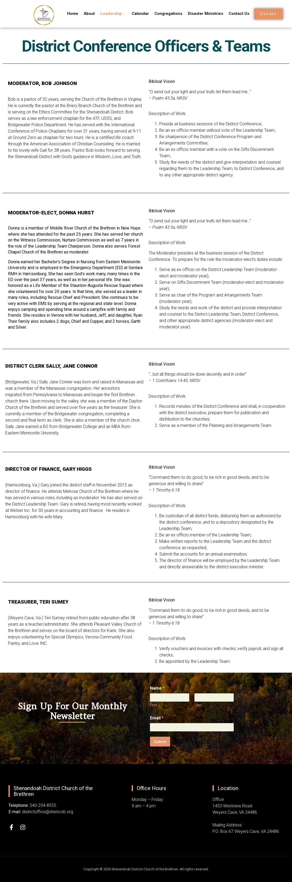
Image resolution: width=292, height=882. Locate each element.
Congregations (166, 13)
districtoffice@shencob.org (47, 811)
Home (72, 13)
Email (156, 717)
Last (198, 705)
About (88, 13)
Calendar (138, 13)
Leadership (111, 14)
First (153, 705)
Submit (160, 742)
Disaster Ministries (202, 13)
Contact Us (235, 13)
